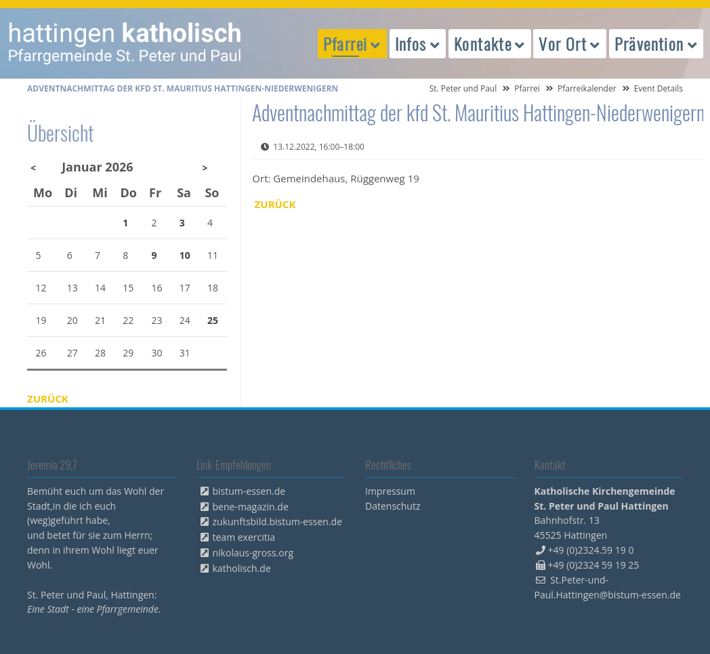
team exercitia (244, 537)
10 (185, 255)
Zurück (275, 204)
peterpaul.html (125, 43)
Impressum (390, 491)
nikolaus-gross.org (253, 552)
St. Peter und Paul (463, 88)
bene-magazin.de (251, 506)
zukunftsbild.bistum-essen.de (278, 521)
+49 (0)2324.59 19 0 (591, 550)
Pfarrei (527, 88)
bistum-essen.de (249, 491)
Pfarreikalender (587, 88)
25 (212, 320)
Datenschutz (392, 505)
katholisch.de (242, 568)
